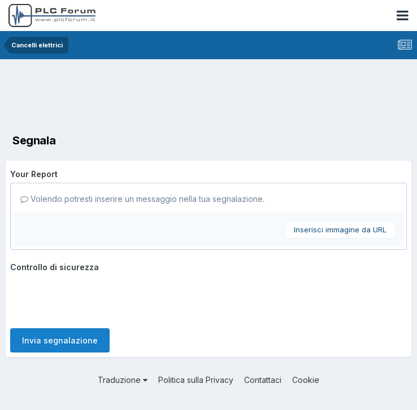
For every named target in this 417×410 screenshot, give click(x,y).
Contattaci (262, 380)
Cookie (305, 380)
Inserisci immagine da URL (340, 229)
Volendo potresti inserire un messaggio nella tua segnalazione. (142, 199)
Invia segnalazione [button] (60, 340)
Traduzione (122, 380)
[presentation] (96, 298)
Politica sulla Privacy (195, 380)
